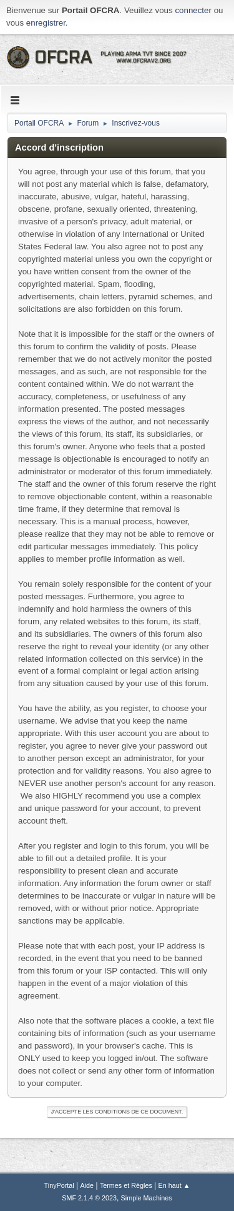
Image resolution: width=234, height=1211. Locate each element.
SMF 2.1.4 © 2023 (89, 1198)
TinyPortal (59, 1185)
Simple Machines (146, 1198)
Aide (87, 1185)
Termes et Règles (126, 1185)
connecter (193, 10)
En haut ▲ (174, 1185)
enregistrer (46, 22)
